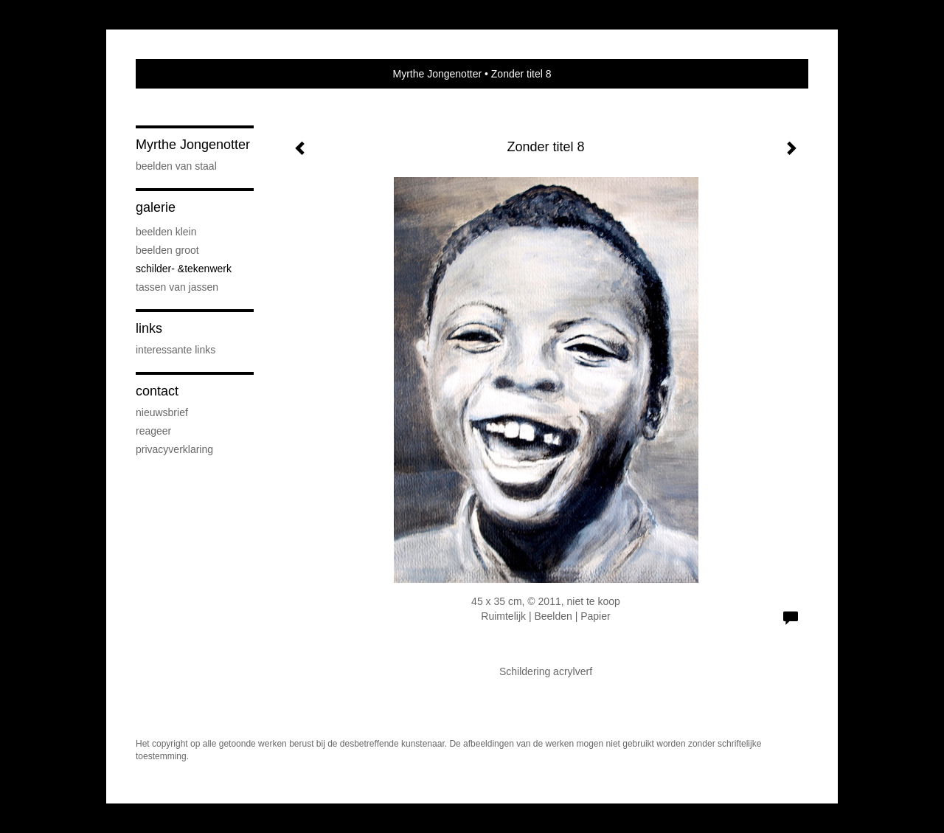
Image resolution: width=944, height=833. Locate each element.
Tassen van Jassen (177, 287)
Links (149, 328)
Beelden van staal (176, 166)
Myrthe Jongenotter (437, 74)
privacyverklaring (174, 449)
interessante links (175, 350)
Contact (157, 391)
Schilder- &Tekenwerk (184, 268)
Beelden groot (167, 250)
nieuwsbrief (162, 412)
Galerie (156, 207)
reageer (153, 431)
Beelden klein (166, 232)
